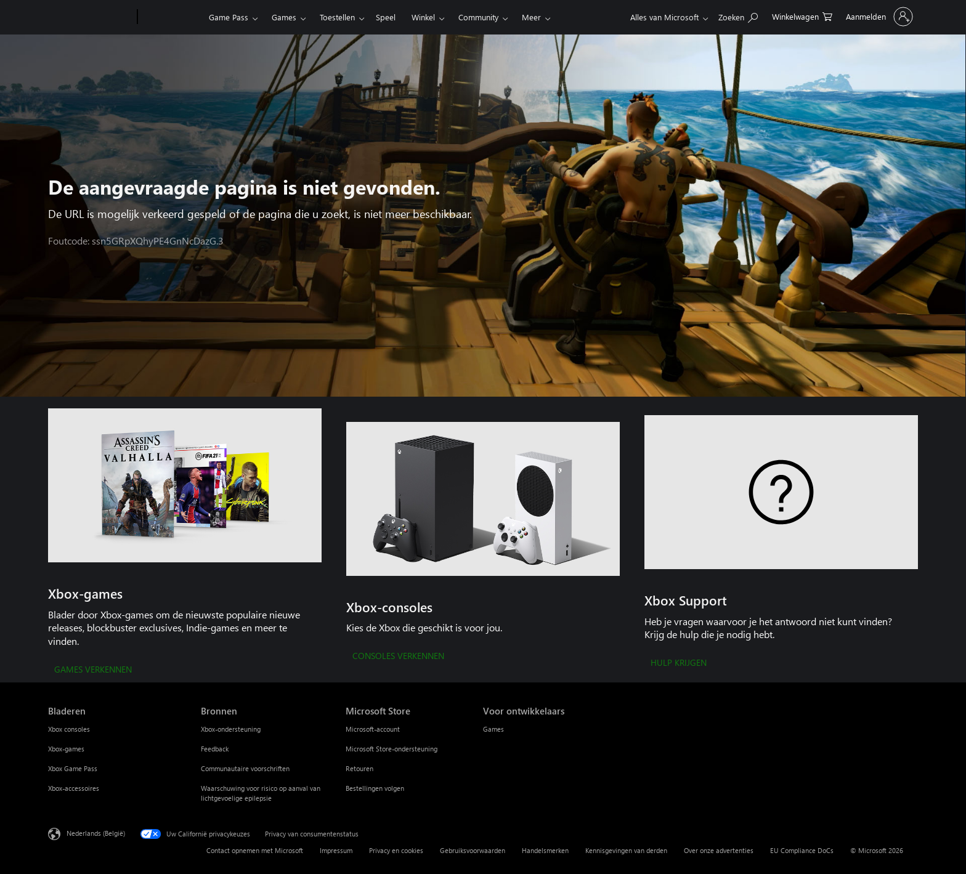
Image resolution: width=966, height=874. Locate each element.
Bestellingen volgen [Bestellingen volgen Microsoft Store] (375, 788)
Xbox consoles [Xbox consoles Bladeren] (69, 729)
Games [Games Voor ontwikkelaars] (493, 729)
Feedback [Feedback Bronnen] (215, 749)
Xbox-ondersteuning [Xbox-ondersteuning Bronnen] (231, 729)
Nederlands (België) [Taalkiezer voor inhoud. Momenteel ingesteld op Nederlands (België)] (96, 832)
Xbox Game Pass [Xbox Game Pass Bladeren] (72, 768)
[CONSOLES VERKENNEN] (398, 656)
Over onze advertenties (718, 850)
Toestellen (337, 17)
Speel (386, 17)
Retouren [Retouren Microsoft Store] (359, 768)
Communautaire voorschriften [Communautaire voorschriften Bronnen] (245, 768)
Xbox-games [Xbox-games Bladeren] (66, 749)
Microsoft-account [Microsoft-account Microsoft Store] (373, 729)
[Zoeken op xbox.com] (738, 16)
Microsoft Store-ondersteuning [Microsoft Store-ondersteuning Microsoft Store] (391, 749)
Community (478, 17)
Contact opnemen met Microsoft (254, 850)
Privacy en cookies (396, 850)
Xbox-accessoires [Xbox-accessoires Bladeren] (73, 788)
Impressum (336, 850)
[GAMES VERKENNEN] (93, 670)
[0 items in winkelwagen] (802, 15)
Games (284, 17)
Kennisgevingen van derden (626, 850)
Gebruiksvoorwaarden (472, 850)
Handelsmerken (545, 850)
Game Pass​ (228, 17)
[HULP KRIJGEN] (678, 663)
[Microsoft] (90, 17)
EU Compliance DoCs (802, 850)
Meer (531, 17)
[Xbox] (172, 17)
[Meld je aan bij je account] (878, 16)
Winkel (423, 17)
